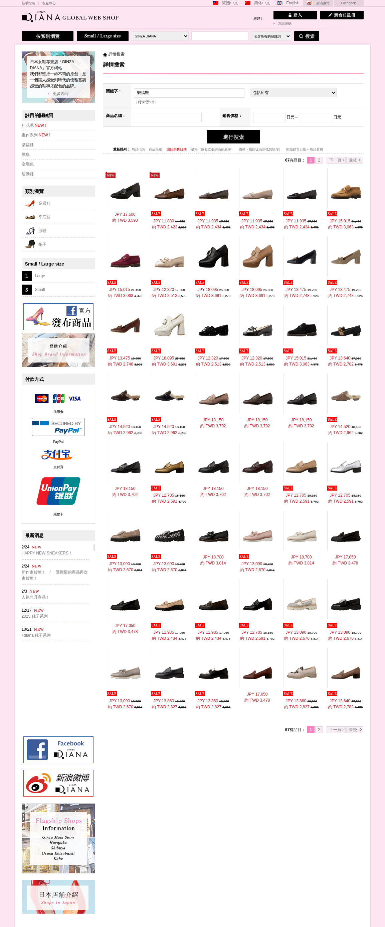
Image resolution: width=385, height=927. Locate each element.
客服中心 (48, 3)
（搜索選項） (146, 102)
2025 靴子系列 (35, 616)
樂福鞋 (28, 144)
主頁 (105, 54)
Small (40, 289)
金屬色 (28, 164)
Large (40, 276)
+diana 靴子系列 (36, 635)
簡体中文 (262, 3)
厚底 (26, 154)
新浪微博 (323, 3)
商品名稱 (156, 149)
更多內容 (61, 93)
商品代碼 (139, 149)
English (292, 3)
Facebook (348, 3)
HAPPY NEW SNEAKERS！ (47, 553)
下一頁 (335, 160)
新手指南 (28, 3)
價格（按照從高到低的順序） (261, 149)
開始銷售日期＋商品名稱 (304, 149)
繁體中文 (230, 3)
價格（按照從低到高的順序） (213, 149)
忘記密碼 (285, 23)
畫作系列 (36, 135)
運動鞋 (28, 174)
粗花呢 (34, 125)
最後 (353, 160)
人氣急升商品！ (36, 597)
